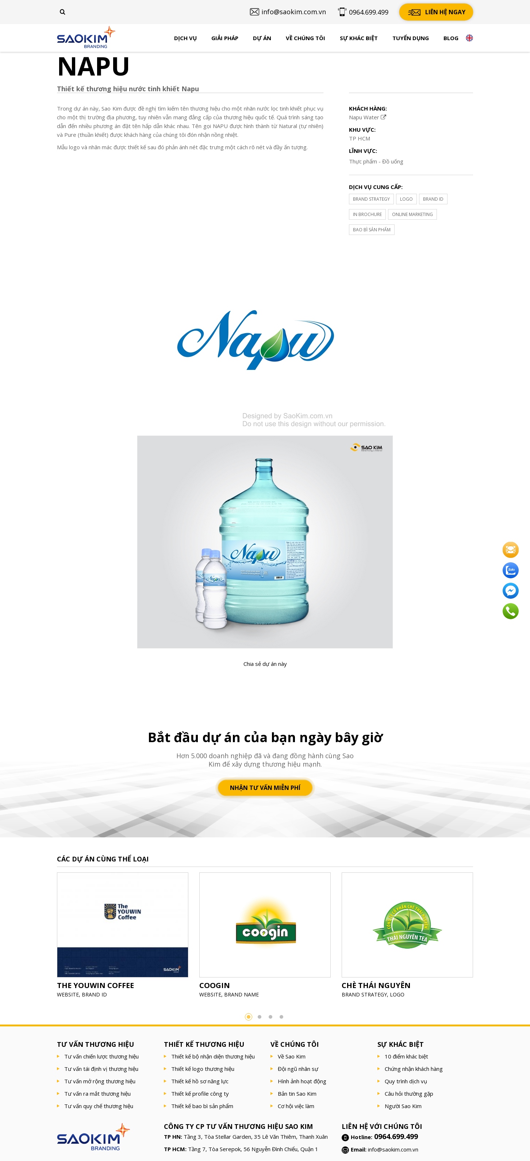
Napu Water (367, 117)
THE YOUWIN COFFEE (95, 985)
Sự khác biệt (359, 38)
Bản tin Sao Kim (297, 1093)
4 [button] (281, 1017)
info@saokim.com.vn (393, 1149)
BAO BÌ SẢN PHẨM (372, 230)
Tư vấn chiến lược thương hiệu (101, 1056)
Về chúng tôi (305, 38)
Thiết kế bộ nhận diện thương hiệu (213, 1056)
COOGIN (214, 985)
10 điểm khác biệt (406, 1056)
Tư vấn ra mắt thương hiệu (97, 1093)
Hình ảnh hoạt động (302, 1081)
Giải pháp (224, 38)
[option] (122, 937)
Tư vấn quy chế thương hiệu (98, 1106)
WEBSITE (68, 994)
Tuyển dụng (410, 38)
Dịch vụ (185, 38)
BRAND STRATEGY (371, 199)
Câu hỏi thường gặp (409, 1093)
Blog (450, 38)
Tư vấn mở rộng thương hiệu (99, 1081)
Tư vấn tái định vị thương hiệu (101, 1068)
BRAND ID (433, 199)
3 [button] (270, 1017)
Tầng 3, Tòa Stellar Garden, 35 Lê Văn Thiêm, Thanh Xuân (256, 1136)
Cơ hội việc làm (296, 1106)
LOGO (406, 199)
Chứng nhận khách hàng (414, 1068)
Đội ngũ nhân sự (298, 1068)
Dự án (262, 38)
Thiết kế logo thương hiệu (202, 1068)
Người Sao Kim (403, 1106)
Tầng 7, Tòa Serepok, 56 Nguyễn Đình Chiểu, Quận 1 (253, 1149)
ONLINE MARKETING (412, 214)
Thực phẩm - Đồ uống (376, 161)
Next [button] (484, 937)
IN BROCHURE (367, 214)
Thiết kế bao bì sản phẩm (202, 1106)
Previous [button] (46, 937)
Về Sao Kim (292, 1056)
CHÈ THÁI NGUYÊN (376, 985)
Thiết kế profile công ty (200, 1093)
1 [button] (248, 1017)
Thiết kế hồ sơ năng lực (199, 1081)
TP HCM (359, 138)
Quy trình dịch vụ (406, 1081)
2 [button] (259, 1017)
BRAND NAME (241, 994)
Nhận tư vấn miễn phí (265, 788)
